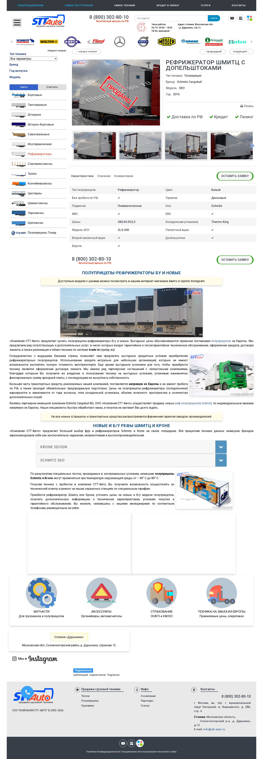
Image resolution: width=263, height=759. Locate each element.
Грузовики (87, 705)
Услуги (206, 5)
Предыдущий (213, 51)
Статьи (145, 705)
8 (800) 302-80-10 (109, 17)
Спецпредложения (30, 5)
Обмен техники (124, 5)
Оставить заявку (235, 176)
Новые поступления (79, 5)
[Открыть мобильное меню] (17, 22)
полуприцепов (221, 341)
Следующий (241, 51)
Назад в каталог (86, 51)
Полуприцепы (90, 700)
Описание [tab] (103, 176)
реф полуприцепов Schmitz (193, 403)
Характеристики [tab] (82, 176)
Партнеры (147, 700)
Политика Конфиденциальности (103, 751)
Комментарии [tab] (123, 176)
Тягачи (85, 696)
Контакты (238, 5)
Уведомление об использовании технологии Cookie (149, 751)
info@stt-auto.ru (214, 729)
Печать (247, 106)
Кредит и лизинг (168, 5)
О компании (148, 696)
